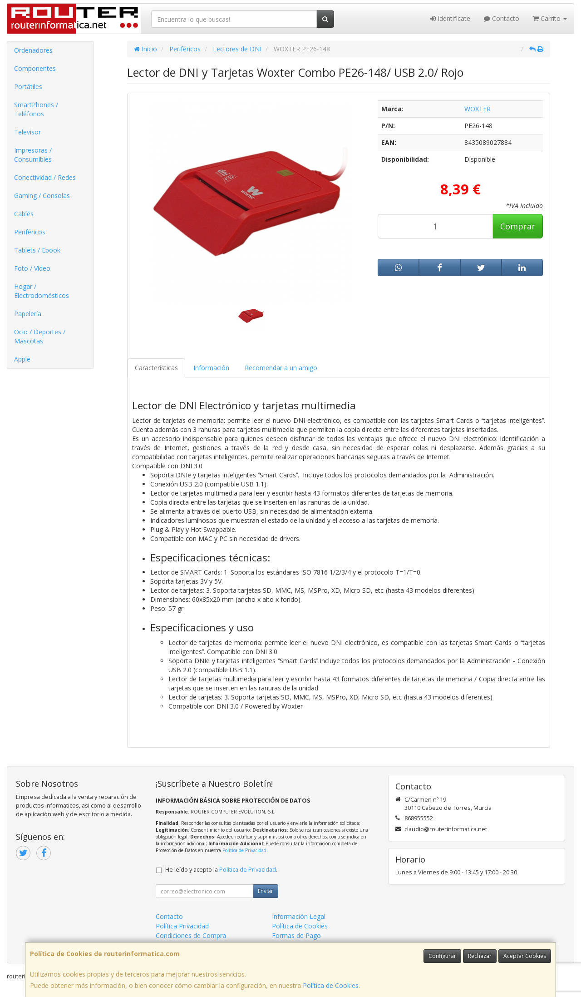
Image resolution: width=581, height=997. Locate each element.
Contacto (501, 18)
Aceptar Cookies (524, 956)
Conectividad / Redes (45, 177)
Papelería (27, 313)
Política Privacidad (182, 926)
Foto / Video (32, 268)
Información (211, 367)
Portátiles (28, 86)
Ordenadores (33, 50)
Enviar (265, 891)
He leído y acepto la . (221, 869)
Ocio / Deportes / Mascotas (39, 336)
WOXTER (477, 108)
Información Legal (298, 916)
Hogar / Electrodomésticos (41, 291)
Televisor (27, 132)
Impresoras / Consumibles (33, 155)
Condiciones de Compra (191, 935)
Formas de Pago (296, 935)
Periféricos (29, 232)
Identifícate (450, 18)
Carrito (550, 18)
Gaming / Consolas (42, 195)
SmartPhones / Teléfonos (36, 109)
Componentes (35, 68)
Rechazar (480, 956)
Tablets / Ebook (37, 250)
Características (156, 367)
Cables (24, 213)
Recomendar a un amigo (281, 367)
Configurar (442, 956)
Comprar (517, 226)
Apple (22, 359)
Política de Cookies (331, 985)
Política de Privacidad (244, 850)
